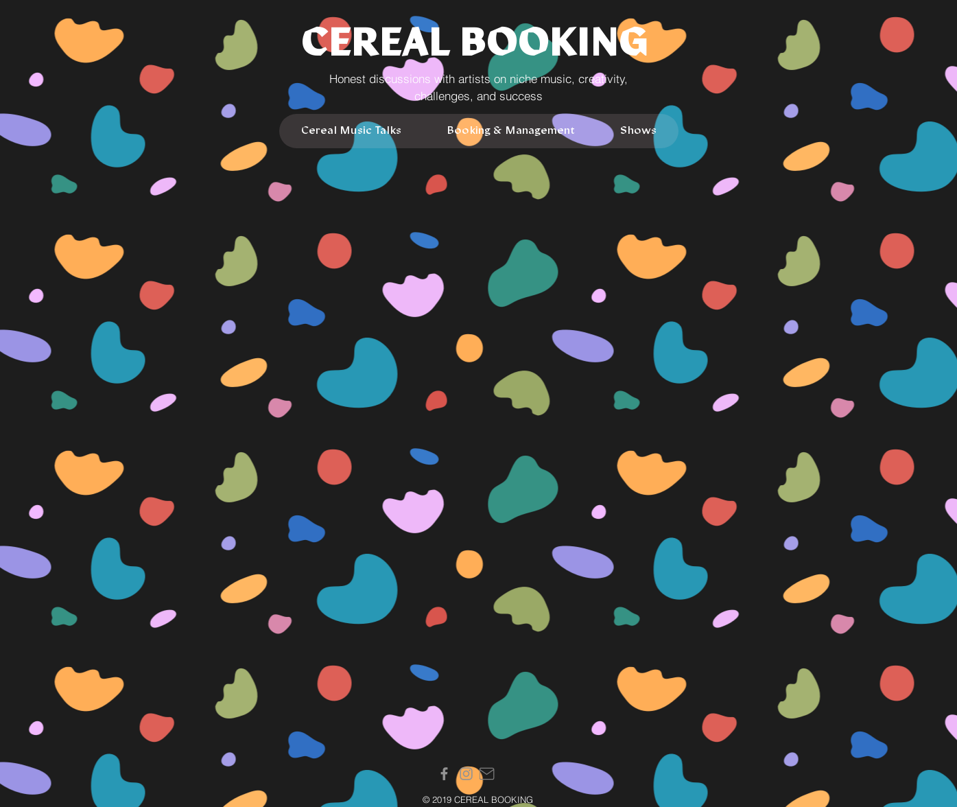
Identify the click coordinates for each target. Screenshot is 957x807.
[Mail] (487, 773)
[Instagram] (466, 773)
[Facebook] (444, 773)
